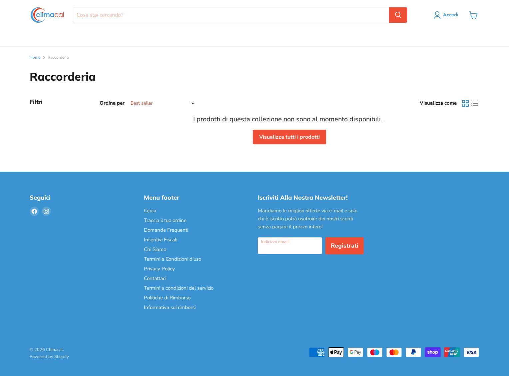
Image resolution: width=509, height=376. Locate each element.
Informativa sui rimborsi (170, 307)
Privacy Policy (159, 268)
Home (35, 57)
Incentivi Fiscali (160, 239)
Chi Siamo (155, 249)
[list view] (474, 103)
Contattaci (155, 278)
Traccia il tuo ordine (165, 220)
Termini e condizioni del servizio (179, 288)
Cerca (150, 210)
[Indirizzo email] (290, 245)
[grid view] (465, 103)
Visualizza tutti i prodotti (289, 137)
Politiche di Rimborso (167, 297)
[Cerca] (231, 15)
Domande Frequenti (166, 230)
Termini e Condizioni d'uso (172, 259)
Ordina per (112, 103)
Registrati (344, 246)
